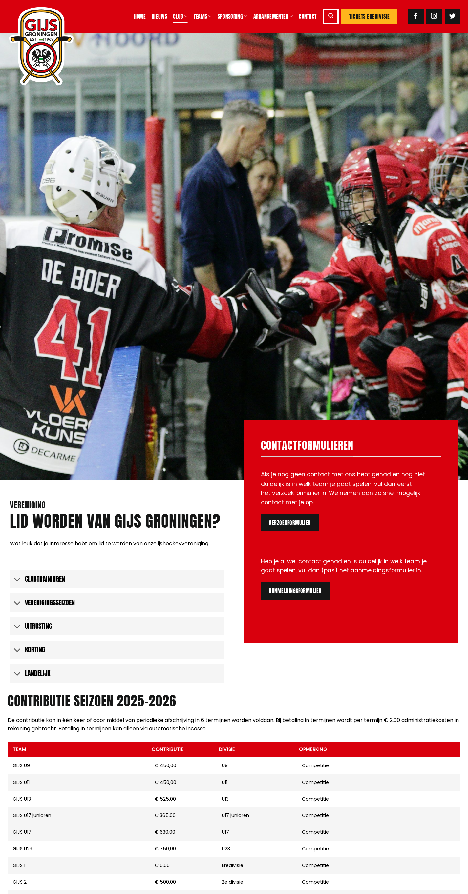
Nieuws (159, 16)
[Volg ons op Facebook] (416, 16)
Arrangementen (273, 16)
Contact (307, 16)
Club (180, 16)
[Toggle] (17, 580)
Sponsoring (232, 16)
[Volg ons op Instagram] (434, 16)
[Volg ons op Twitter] (452, 16)
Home (140, 16)
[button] (331, 16)
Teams (203, 16)
